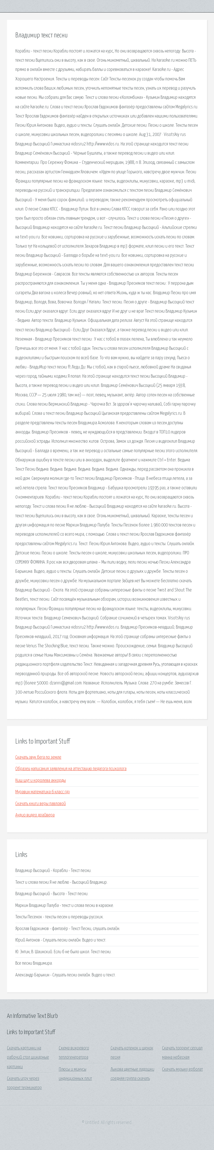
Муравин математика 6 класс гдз (42, 792)
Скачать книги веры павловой (40, 803)
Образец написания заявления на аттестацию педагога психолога (71, 768)
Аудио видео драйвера (35, 815)
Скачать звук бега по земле (38, 757)
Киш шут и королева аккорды (40, 780)
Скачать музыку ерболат (182, 1069)
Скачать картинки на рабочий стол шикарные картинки (28, 1057)
